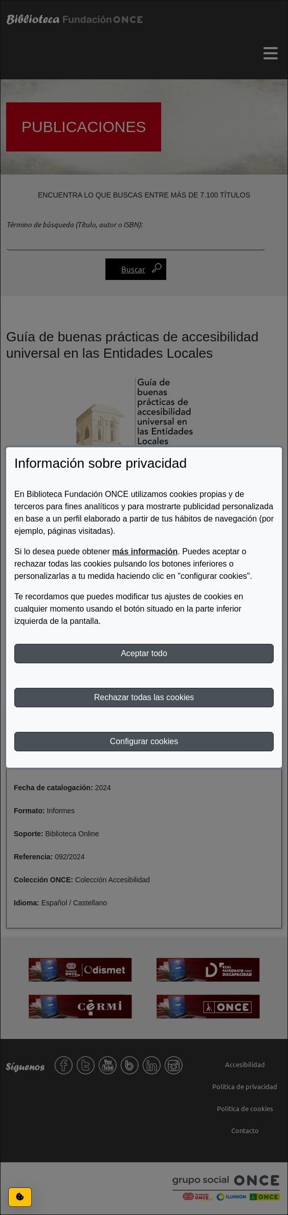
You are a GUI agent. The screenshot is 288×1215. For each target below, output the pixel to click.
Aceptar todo (144, 653)
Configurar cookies (144, 741)
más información (145, 551)
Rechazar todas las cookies (144, 697)
